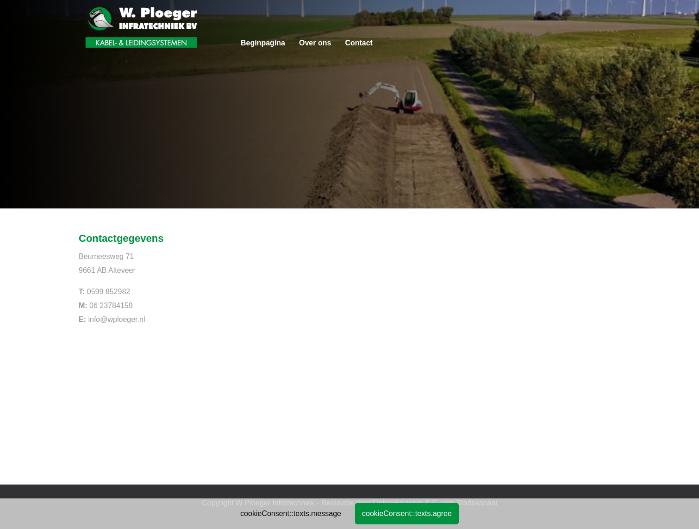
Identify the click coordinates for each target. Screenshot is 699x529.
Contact (359, 43)
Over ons (315, 43)
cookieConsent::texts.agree (407, 513)
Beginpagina (263, 43)
